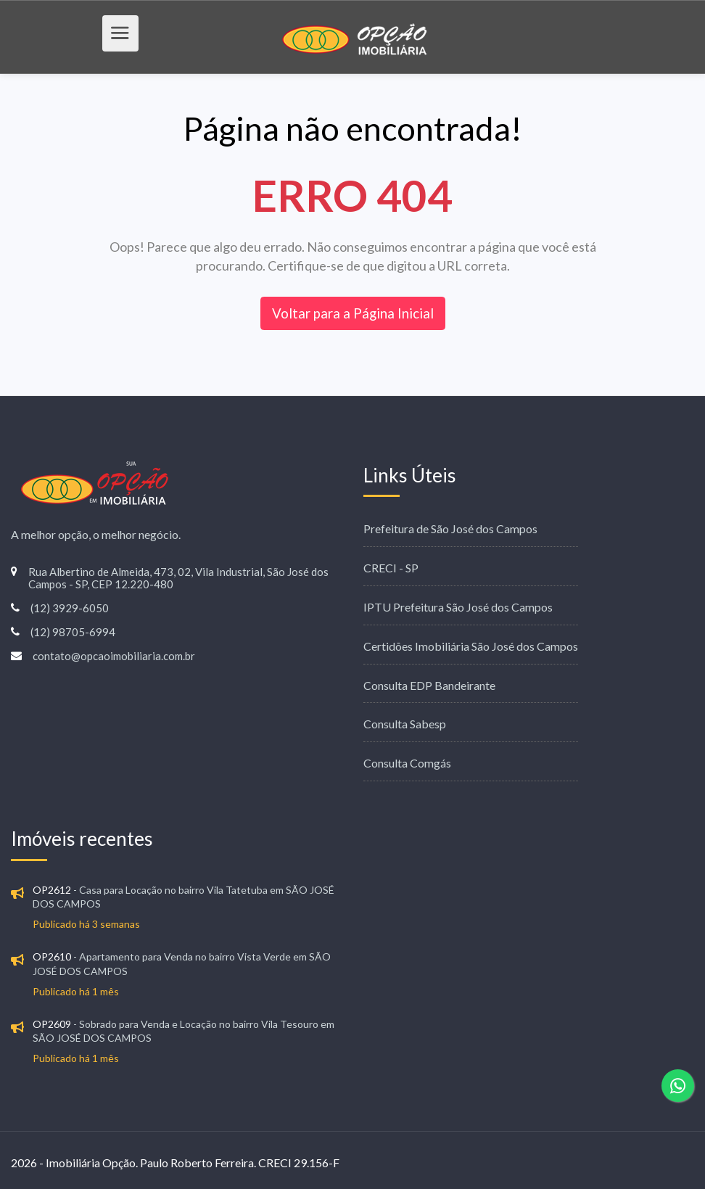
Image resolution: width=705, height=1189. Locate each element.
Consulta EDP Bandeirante (429, 685)
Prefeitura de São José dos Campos (450, 528)
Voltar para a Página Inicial (353, 313)
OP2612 (52, 890)
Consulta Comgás (407, 763)
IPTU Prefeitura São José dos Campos (458, 607)
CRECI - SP (391, 568)
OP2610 (52, 956)
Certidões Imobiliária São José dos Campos (470, 646)
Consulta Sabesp (404, 724)
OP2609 (52, 1024)
